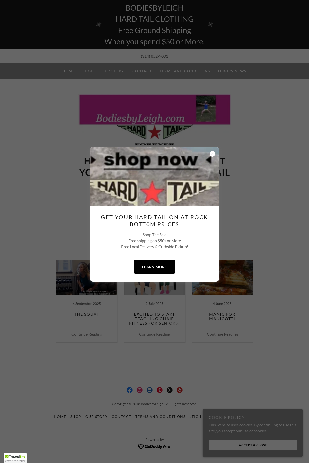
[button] (15, 458)
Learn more (154, 267)
